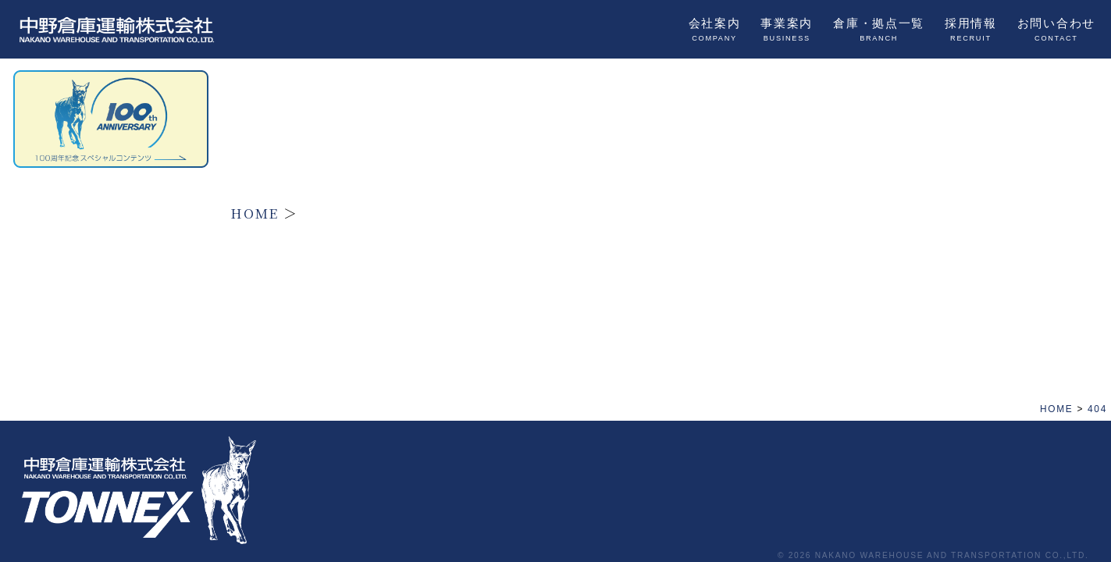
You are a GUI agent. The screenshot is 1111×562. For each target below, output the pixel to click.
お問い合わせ (1056, 29)
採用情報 (971, 29)
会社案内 (715, 29)
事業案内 (786, 29)
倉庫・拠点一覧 (878, 29)
